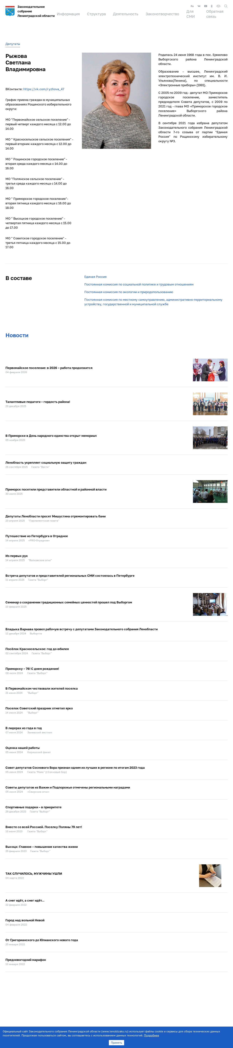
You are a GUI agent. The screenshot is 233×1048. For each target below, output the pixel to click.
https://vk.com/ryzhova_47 (43, 89)
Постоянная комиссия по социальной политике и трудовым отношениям (138, 284)
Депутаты (12, 44)
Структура (96, 14)
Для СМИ (190, 14)
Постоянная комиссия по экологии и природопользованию (128, 292)
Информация (68, 14)
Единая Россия (95, 277)
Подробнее (151, 1035)
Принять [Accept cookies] (116, 1042)
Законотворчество (162, 14)
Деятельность (125, 14)
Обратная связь (214, 14)
